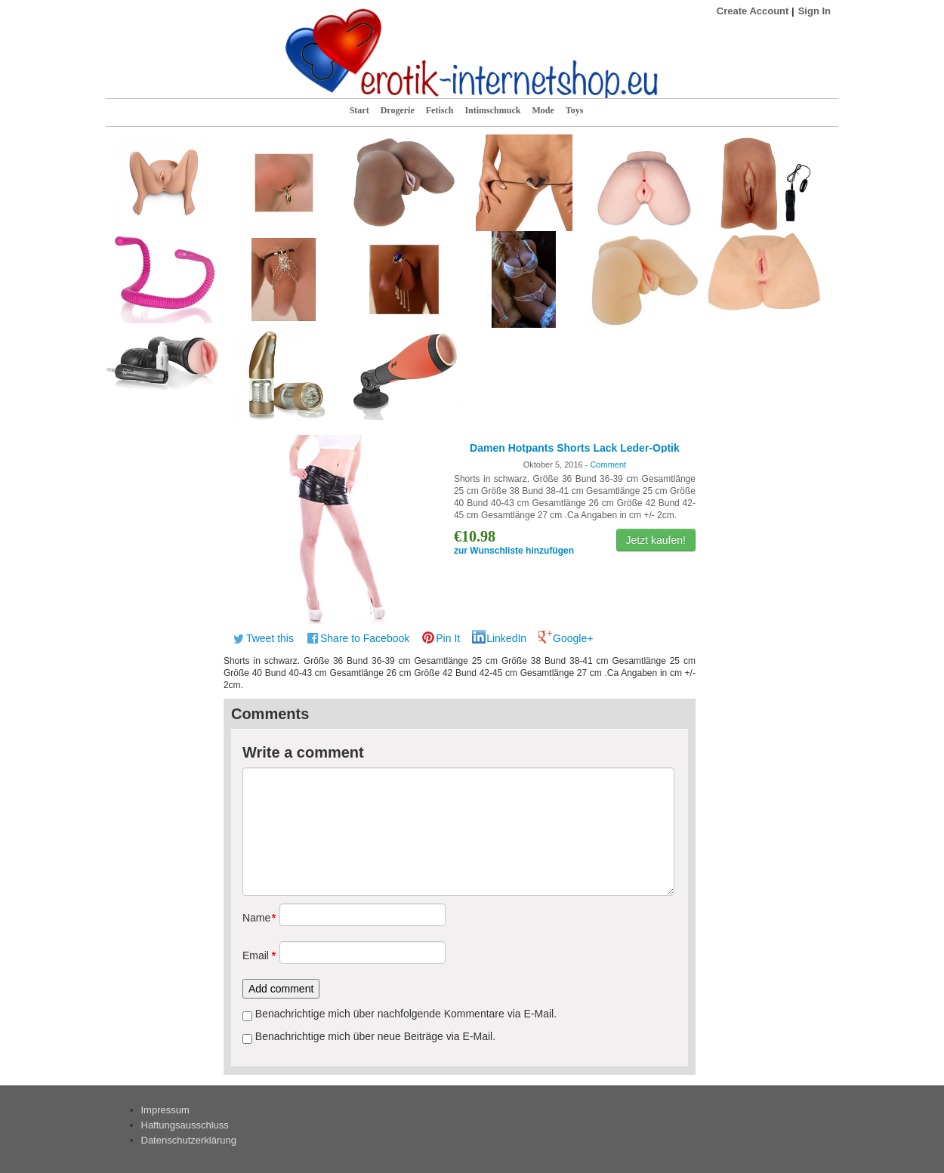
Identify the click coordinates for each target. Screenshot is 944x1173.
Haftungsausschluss (185, 1125)
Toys (575, 110)
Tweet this (270, 638)
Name (255, 918)
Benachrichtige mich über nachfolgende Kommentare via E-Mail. (406, 1014)
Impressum (165, 1110)
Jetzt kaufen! (656, 540)
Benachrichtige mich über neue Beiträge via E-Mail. (375, 1036)
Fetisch (440, 110)
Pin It (448, 638)
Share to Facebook (364, 638)
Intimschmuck (492, 110)
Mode (543, 110)
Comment (608, 464)
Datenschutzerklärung (188, 1140)
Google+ (573, 638)
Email (255, 955)
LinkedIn (506, 638)
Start (359, 110)
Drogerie (398, 110)
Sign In (814, 11)
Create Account (753, 11)
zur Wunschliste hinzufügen (514, 550)
